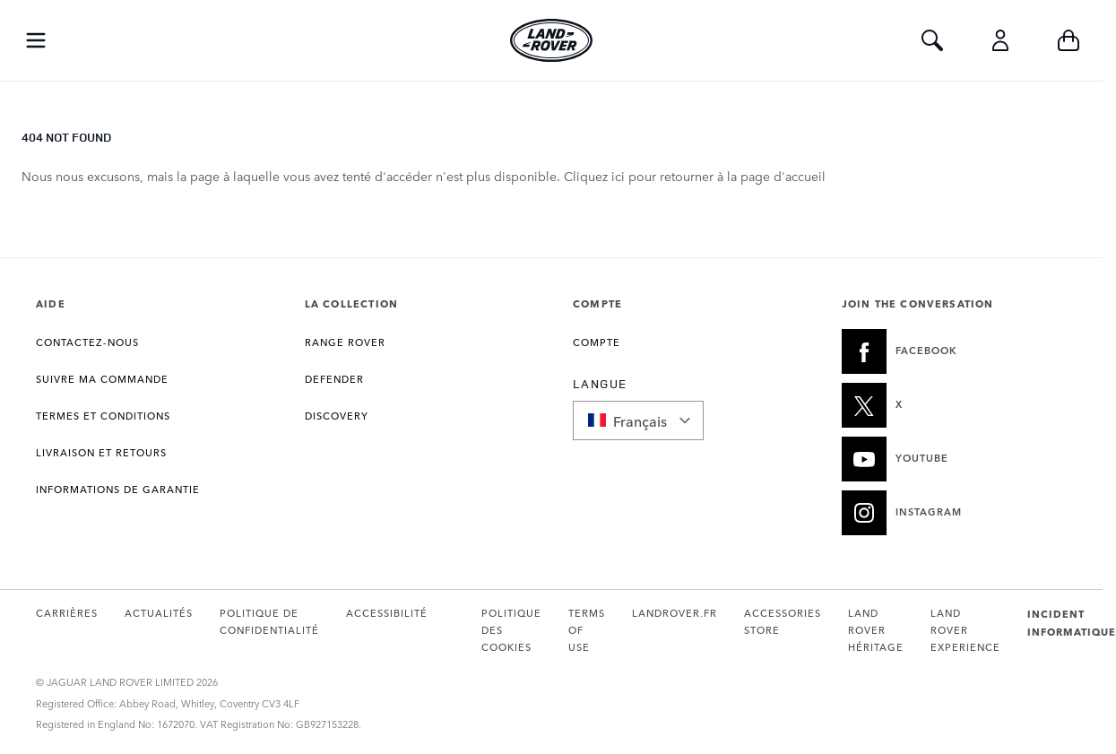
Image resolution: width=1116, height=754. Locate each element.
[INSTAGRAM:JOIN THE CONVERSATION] (955, 512)
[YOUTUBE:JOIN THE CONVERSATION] (955, 459)
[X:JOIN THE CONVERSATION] (955, 405)
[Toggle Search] (932, 40)
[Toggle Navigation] (36, 40)
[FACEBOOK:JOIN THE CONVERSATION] (955, 351)
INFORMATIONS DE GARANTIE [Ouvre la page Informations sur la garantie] (118, 489)
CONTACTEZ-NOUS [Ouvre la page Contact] (87, 342)
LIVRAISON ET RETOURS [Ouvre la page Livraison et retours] (101, 452)
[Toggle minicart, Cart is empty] (1068, 40)
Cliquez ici (594, 176)
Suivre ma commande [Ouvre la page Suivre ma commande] (102, 378)
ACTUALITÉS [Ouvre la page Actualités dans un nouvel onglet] (159, 612)
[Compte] (1000, 40)
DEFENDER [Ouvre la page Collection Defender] (334, 378)
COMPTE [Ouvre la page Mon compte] (596, 342)
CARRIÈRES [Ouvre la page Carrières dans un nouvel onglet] (67, 612)
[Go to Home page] (551, 40)
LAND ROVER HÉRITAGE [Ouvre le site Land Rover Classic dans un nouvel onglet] (876, 630)
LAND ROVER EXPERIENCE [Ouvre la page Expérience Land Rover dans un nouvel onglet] (965, 630)
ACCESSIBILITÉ (387, 612)
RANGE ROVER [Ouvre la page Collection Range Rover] (345, 342)
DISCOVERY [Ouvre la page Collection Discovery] (336, 415)
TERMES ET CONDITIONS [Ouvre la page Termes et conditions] (103, 415)
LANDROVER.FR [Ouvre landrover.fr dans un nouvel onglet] (674, 612)
